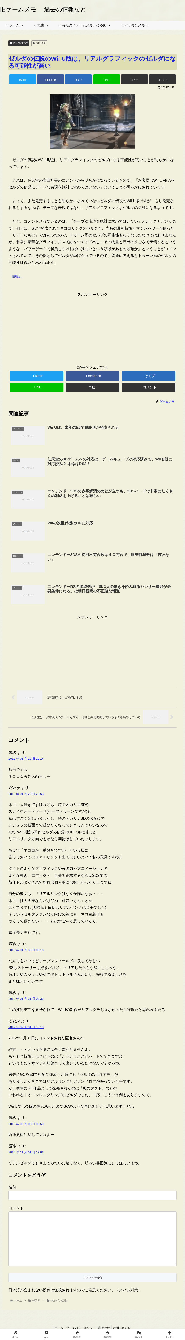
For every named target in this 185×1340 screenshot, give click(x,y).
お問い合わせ (124, 1328)
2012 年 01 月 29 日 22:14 (26, 759)
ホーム (56, 1328)
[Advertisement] (92, 327)
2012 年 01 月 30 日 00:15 (26, 950)
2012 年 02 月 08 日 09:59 (26, 1124)
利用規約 (105, 1328)
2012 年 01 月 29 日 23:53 (26, 794)
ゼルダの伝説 (19, 42)
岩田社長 (39, 42)
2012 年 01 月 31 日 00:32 (26, 999)
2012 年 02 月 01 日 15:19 (26, 1027)
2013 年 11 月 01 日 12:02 (26, 1152)
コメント (16, 1208)
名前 (12, 1187)
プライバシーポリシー (80, 1328)
